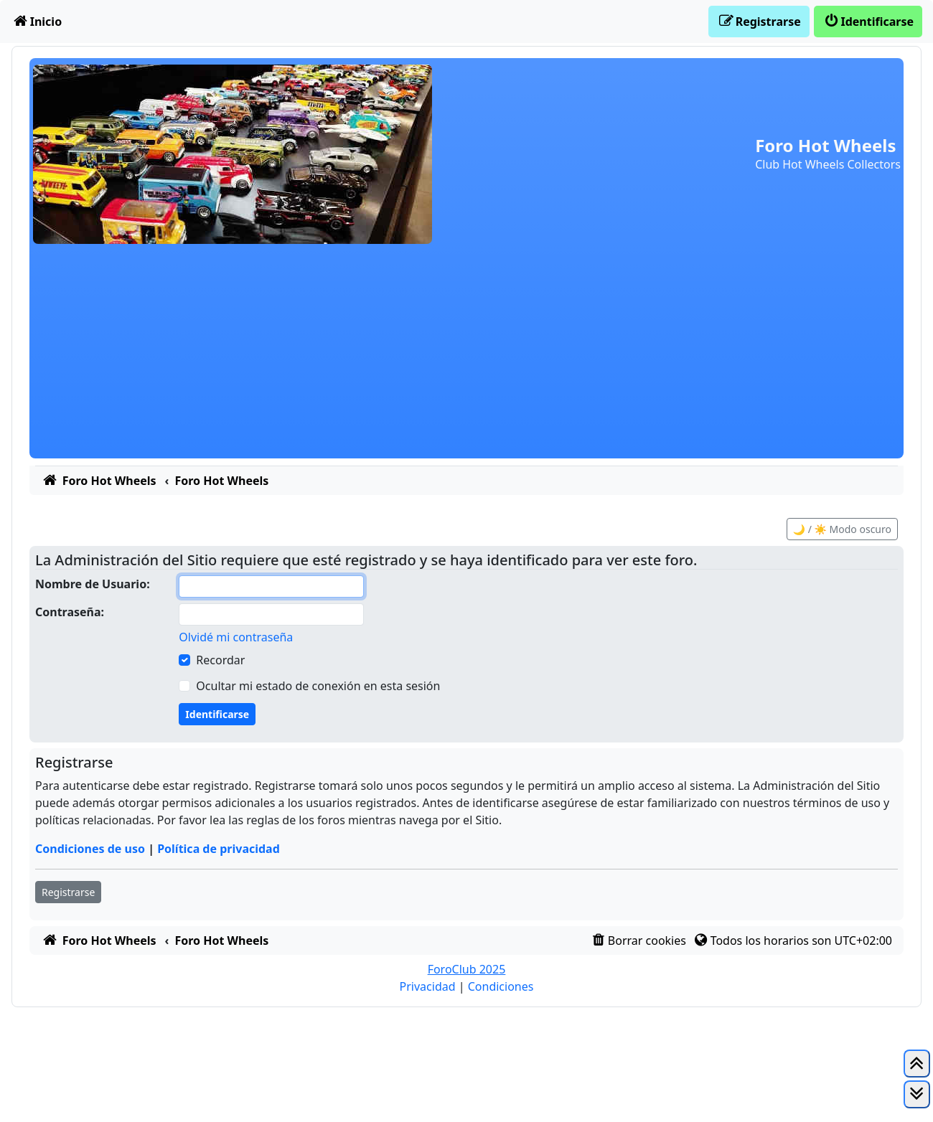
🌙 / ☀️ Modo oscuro (842, 529)
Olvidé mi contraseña (236, 637)
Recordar (220, 660)
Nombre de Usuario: (92, 584)
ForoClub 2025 (467, 969)
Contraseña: (69, 612)
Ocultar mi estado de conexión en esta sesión (318, 686)
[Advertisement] (466, 358)
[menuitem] (37, 21)
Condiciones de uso (90, 849)
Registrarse (68, 892)
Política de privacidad (218, 849)
